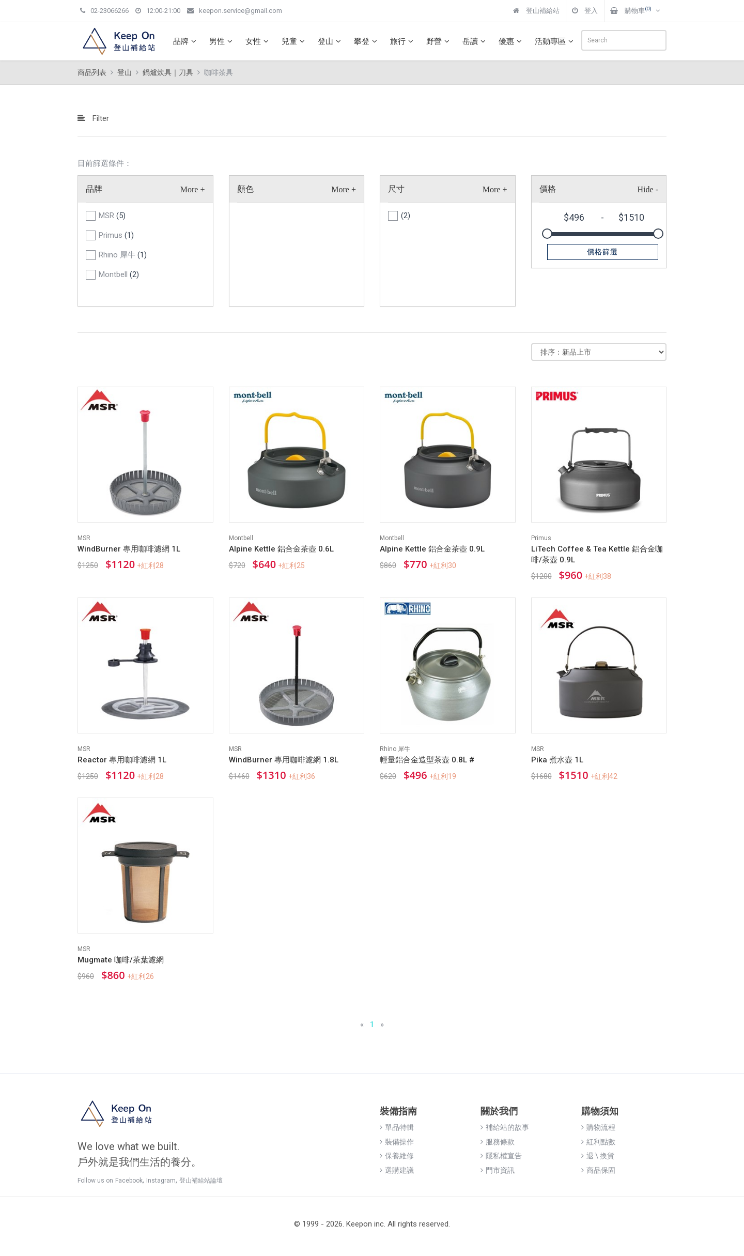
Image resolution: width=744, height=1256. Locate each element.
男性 (222, 41)
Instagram (161, 1180)
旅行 (403, 41)
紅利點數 (598, 1142)
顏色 (245, 189)
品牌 (186, 41)
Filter (93, 118)
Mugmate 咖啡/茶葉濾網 (121, 959)
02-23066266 (104, 10)
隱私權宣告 (501, 1156)
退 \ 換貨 (597, 1156)
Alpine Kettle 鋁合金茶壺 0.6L (281, 549)
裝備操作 (397, 1142)
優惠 (511, 41)
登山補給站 (536, 10)
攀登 (367, 41)
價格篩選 (602, 252)
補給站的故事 (505, 1127)
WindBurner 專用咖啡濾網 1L (129, 549)
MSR (112, 215)
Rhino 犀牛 (123, 254)
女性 (258, 41)
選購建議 (397, 1170)
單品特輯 (397, 1127)
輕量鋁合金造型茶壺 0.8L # (427, 759)
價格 (547, 189)
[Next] (382, 1024)
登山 (331, 41)
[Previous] (362, 1024)
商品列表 (92, 72)
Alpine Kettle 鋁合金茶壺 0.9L (432, 549)
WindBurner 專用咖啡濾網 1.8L (283, 759)
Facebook (129, 1180)
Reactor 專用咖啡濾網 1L (122, 759)
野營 (439, 41)
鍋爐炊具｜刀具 (168, 72)
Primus (116, 235)
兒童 (294, 41)
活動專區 (555, 41)
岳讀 (475, 41)
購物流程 (598, 1127)
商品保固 (598, 1170)
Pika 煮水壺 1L (557, 759)
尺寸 (396, 189)
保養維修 (397, 1156)
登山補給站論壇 (201, 1180)
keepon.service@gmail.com (234, 10)
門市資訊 (498, 1170)
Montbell (119, 274)
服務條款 (498, 1142)
